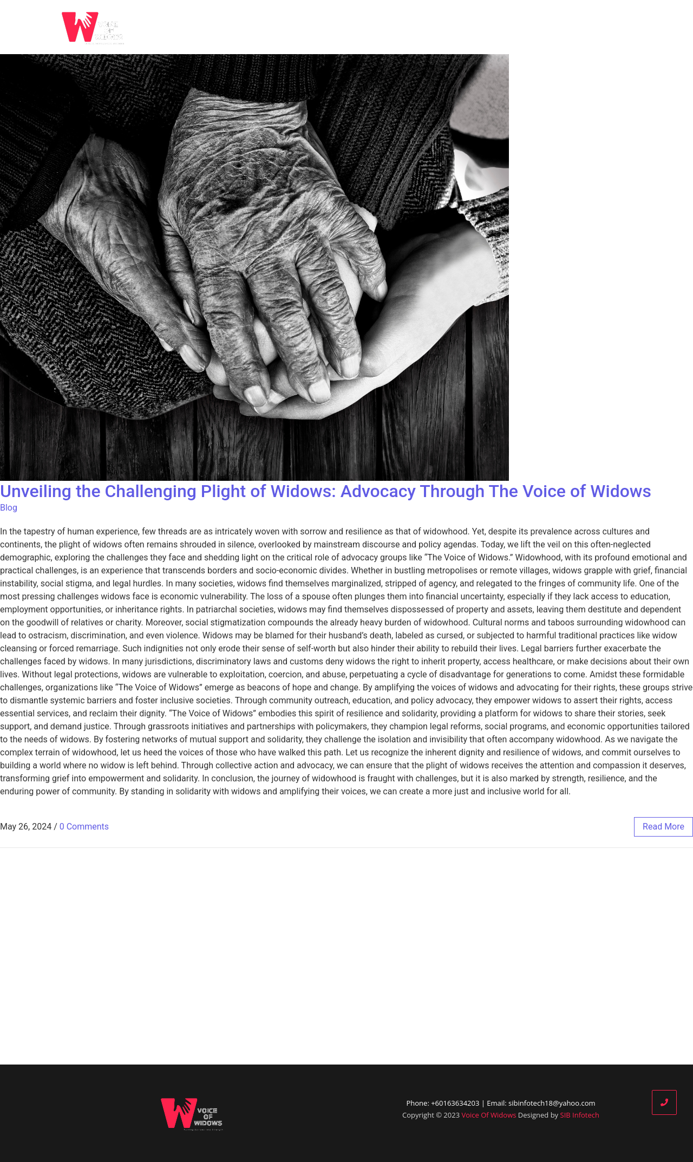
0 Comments (84, 826)
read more (663, 826)
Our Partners (505, 27)
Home (336, 27)
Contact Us (625, 27)
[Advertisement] (346, 956)
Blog (449, 27)
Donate (566, 27)
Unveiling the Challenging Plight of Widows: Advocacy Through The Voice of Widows (325, 491)
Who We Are (396, 27)
